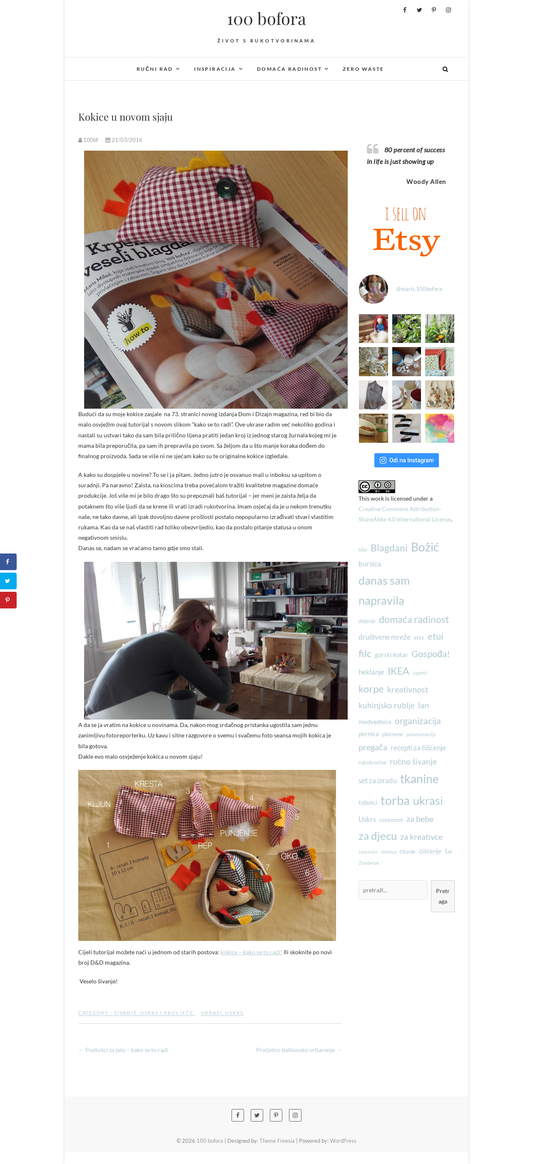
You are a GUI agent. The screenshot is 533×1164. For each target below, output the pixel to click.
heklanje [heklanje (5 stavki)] (371, 672)
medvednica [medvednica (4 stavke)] (375, 721)
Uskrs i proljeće (166, 1012)
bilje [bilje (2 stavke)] (363, 549)
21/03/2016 (123, 140)
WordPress (343, 1140)
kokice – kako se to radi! (251, 952)
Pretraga (443, 896)
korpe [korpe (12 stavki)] (371, 689)
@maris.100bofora (419, 288)
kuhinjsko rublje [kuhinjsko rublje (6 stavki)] (387, 705)
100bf (88, 140)
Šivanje (125, 1012)
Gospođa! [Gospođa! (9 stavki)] (430, 653)
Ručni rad (155, 69)
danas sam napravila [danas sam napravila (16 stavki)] (384, 590)
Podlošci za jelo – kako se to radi (123, 1049)
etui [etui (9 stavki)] (435, 636)
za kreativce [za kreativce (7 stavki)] (421, 836)
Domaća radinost (289, 69)
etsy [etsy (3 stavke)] (419, 637)
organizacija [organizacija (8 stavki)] (418, 720)
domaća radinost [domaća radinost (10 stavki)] (414, 619)
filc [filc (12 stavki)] (365, 653)
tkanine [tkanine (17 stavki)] (419, 779)
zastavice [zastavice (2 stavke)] (368, 851)
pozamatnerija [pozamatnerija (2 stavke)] (421, 734)
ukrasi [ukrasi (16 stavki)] (428, 800)
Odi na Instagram (406, 460)
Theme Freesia (277, 1140)
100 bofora (266, 18)
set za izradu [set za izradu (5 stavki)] (378, 780)
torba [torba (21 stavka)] (395, 800)
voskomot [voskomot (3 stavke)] (391, 820)
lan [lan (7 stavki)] (423, 705)
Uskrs (234, 1012)
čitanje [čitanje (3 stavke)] (408, 851)
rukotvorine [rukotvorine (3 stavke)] (372, 762)
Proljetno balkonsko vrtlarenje (299, 1049)
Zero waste (363, 69)
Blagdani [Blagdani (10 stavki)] (389, 547)
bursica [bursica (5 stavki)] (370, 563)
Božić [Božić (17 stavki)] (425, 547)
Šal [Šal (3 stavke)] (448, 851)
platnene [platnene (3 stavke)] (392, 734)
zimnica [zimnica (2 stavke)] (388, 851)
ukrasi (211, 1012)
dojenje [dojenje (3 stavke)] (367, 621)
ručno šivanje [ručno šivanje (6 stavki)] (413, 761)
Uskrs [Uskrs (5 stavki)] (367, 819)
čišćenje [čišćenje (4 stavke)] (430, 851)
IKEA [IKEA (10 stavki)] (398, 671)
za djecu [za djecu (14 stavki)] (378, 835)
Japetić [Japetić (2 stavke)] (420, 672)
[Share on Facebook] (8, 561)
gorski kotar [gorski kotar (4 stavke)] (391, 654)
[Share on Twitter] (8, 581)
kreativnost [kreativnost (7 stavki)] (407, 689)
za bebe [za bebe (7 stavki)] (419, 819)
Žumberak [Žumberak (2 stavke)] (369, 863)
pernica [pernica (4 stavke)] (369, 733)
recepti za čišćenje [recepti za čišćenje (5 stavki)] (418, 747)
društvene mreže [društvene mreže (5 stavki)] (385, 637)
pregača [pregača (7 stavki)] (373, 747)
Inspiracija (215, 69)
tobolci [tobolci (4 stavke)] (368, 802)
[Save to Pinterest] (8, 600)
